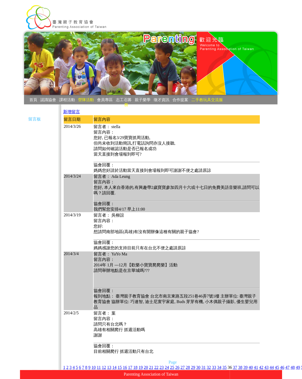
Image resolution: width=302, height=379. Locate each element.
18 (135, 367)
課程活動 (67, 99)
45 (277, 367)
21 (151, 367)
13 (109, 367)
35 (224, 367)
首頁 (33, 99)
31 (203, 367)
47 (287, 367)
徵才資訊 (161, 99)
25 (172, 367)
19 (140, 367)
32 (209, 367)
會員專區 (105, 99)
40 (251, 367)
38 (240, 367)
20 (146, 367)
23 (161, 367)
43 (266, 367)
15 (119, 367)
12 (104, 367)
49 (298, 367)
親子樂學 (142, 99)
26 (177, 367)
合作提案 (180, 99)
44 (271, 367)
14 (114, 367)
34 (219, 367)
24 (167, 367)
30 (198, 367)
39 (245, 367)
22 (156, 367)
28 (188, 367)
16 (125, 367)
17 (130, 367)
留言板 (34, 119)
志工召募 (124, 99)
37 (235, 367)
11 (99, 367)
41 (256, 367)
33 (214, 367)
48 (292, 367)
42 (261, 367)
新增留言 (71, 111)
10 (93, 367)
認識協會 (48, 99)
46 (282, 367)
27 (182, 367)
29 (193, 367)
